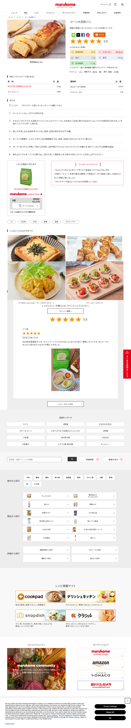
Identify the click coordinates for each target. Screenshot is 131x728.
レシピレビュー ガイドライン (115, 263)
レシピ (36, 11)
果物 (110, 462)
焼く (100, 71)
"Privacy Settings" (52, 715)
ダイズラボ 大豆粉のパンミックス (21, 86)
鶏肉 (47, 462)
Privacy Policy (9, 723)
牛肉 (28, 462)
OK (110, 718)
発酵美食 (86, 11)
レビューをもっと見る (65, 376)
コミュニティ (49, 11)
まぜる (94, 71)
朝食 (45, 221)
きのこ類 (90, 462)
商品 (25, 11)
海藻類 (68, 462)
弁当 (34, 221)
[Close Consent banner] (127, 700)
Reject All (110, 712)
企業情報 (116, 11)
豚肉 (37, 462)
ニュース (14, 11)
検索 (122, 4)
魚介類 (57, 462)
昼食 (56, 221)
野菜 (110, 71)
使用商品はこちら (36, 62)
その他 (116, 71)
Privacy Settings (110, 706)
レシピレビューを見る (78, 47)
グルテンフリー (71, 221)
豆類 (101, 462)
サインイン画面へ (65, 283)
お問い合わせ (101, 11)
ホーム (10, 17)
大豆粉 (23, 221)
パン (80, 71)
